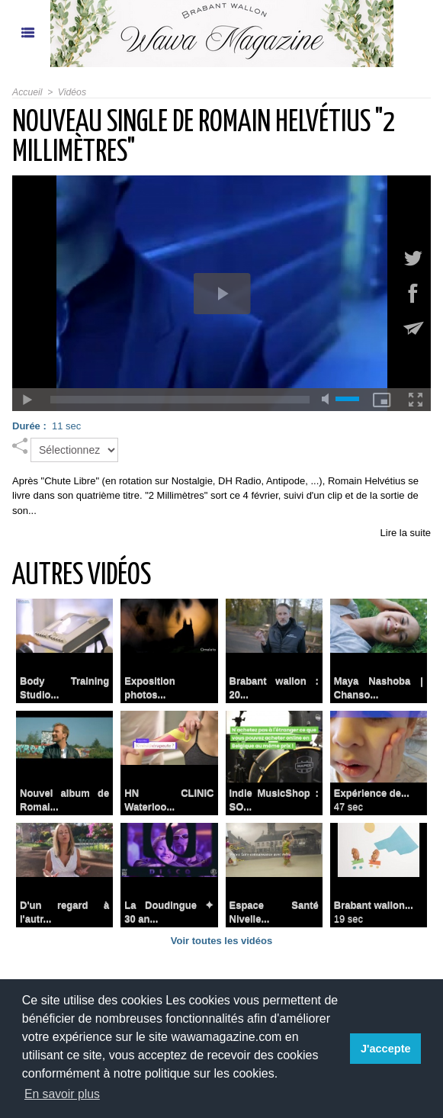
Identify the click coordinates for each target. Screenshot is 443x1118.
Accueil (27, 92)
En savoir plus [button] (62, 1093)
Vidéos (71, 92)
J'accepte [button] (386, 1049)
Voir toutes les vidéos (221, 940)
